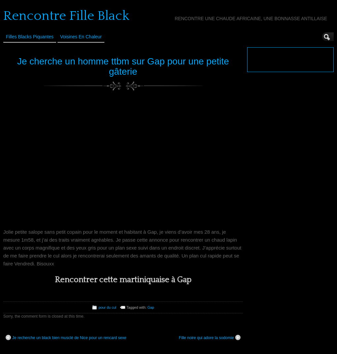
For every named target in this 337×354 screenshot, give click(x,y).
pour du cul (107, 307)
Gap (150, 307)
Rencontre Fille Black (66, 16)
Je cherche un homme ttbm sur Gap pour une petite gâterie (123, 66)
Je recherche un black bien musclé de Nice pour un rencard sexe (66, 337)
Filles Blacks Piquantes (30, 36)
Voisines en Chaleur (81, 36)
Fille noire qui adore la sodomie (210, 337)
